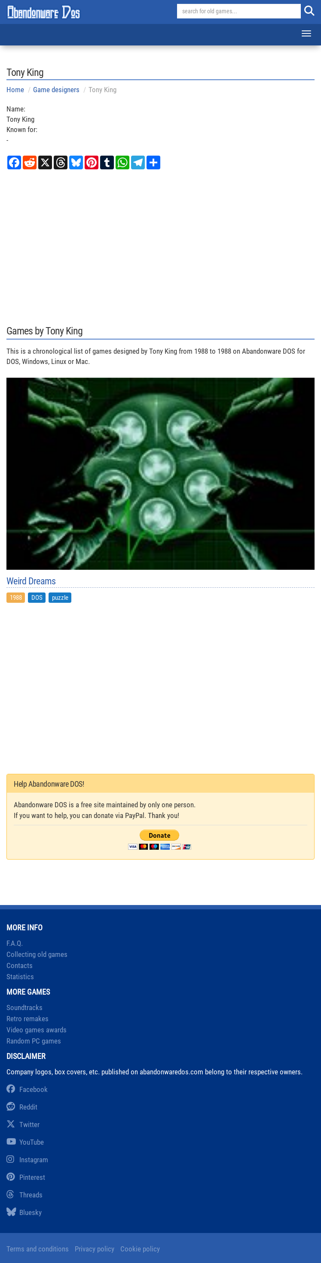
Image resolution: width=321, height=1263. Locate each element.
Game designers (56, 89)
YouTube (25, 1142)
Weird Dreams (31, 581)
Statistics (20, 976)
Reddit (21, 1107)
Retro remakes (27, 1018)
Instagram (27, 1159)
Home (15, 89)
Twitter (23, 1124)
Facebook (27, 1089)
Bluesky (24, 1212)
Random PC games (33, 1041)
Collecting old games (36, 954)
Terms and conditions (37, 1249)
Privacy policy (94, 1249)
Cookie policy (140, 1249)
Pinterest (25, 1177)
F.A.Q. (14, 943)
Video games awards (36, 1029)
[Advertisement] (160, 246)
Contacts (19, 965)
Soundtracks (24, 1007)
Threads (24, 1195)
